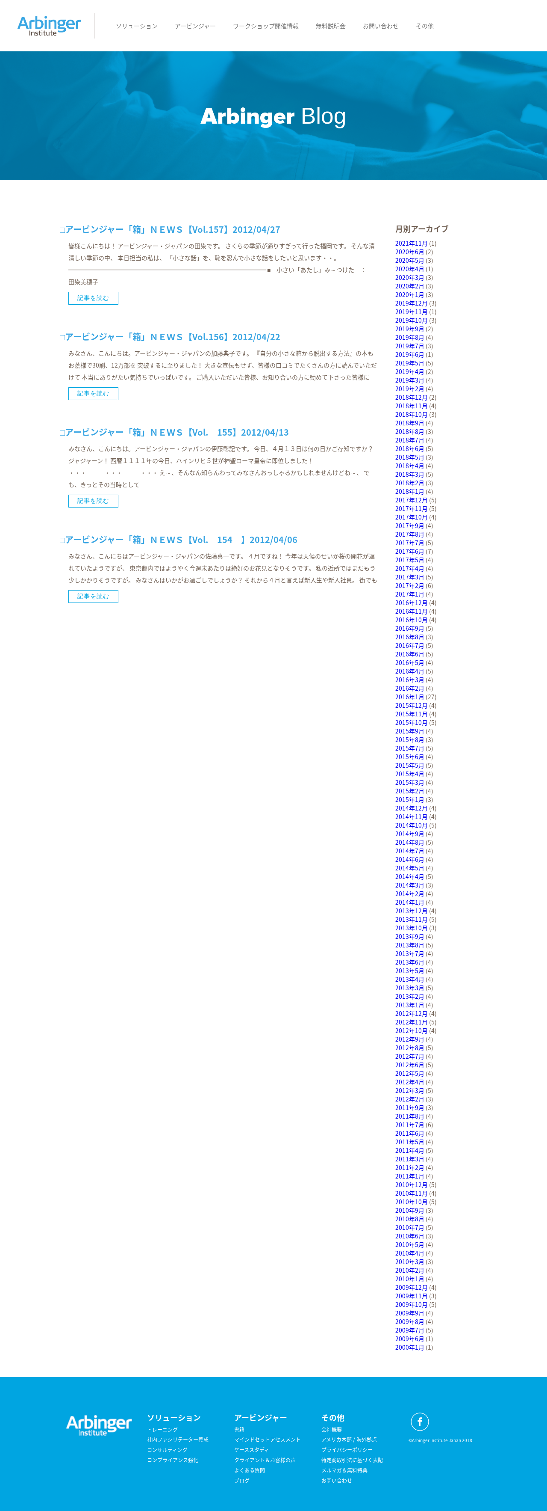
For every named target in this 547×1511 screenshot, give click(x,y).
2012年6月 (409, 1064)
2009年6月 (409, 1338)
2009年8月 (409, 1321)
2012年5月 (409, 1073)
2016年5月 (409, 662)
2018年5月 (409, 457)
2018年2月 (409, 482)
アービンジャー (195, 25)
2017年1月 (409, 594)
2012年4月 (409, 1082)
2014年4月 (409, 876)
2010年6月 (409, 1236)
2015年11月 (411, 713)
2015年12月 (411, 705)
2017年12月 (411, 500)
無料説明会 (331, 25)
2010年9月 (409, 1210)
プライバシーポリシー (347, 1450)
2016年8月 (409, 636)
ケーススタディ (251, 1450)
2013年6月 (409, 962)
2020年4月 (409, 268)
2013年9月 (409, 936)
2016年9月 (409, 628)
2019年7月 (409, 345)
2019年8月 (409, 337)
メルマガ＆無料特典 (344, 1470)
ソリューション (137, 25)
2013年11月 (411, 919)
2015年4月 (409, 773)
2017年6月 (409, 551)
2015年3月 (409, 782)
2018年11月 (411, 405)
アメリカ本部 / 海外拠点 (349, 1439)
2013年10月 (411, 927)
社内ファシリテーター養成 (178, 1439)
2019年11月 (411, 311)
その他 (425, 25)
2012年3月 (409, 1090)
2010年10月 (411, 1201)
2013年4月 (409, 979)
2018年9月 (409, 423)
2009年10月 (411, 1304)
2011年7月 (409, 1124)
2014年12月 (411, 808)
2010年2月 (409, 1270)
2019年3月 (409, 380)
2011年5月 (409, 1141)
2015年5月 (409, 765)
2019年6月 (409, 354)
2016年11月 (411, 611)
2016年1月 (409, 696)
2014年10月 (411, 825)
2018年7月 (409, 440)
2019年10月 (411, 320)
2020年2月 (409, 286)
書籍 (239, 1430)
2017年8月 (409, 534)
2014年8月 (409, 842)
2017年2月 (409, 585)
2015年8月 (409, 739)
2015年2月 (409, 791)
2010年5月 (409, 1244)
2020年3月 (409, 277)
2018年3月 (409, 474)
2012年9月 (409, 1039)
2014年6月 (409, 859)
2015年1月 (409, 799)
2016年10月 (411, 619)
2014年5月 (409, 868)
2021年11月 (411, 243)
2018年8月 (409, 431)
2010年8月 (409, 1218)
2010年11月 (411, 1193)
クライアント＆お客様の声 (265, 1460)
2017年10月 (411, 517)
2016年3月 (409, 679)
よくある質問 (249, 1470)
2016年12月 (411, 602)
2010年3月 (409, 1261)
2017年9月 (409, 525)
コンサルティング (167, 1450)
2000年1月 (409, 1347)
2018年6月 (409, 448)
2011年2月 (409, 1167)
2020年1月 (409, 294)
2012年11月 (411, 1022)
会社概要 (331, 1430)
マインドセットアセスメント (267, 1439)
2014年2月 (409, 893)
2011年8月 (409, 1116)
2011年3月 (409, 1159)
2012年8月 (409, 1047)
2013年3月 (409, 987)
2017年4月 (409, 568)
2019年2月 (409, 388)
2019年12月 (411, 303)
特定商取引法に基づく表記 (352, 1460)
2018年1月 (409, 491)
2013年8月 (409, 945)
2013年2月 (409, 996)
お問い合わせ (381, 25)
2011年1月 (409, 1176)
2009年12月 (411, 1287)
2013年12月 (411, 910)
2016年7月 (409, 645)
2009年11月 (411, 1295)
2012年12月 (411, 1013)
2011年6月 (409, 1133)
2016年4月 (409, 671)
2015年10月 (411, 722)
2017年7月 (409, 542)
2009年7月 (409, 1330)
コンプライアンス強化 (172, 1460)
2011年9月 (409, 1107)
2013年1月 (409, 1004)
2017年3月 (409, 577)
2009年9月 (409, 1313)
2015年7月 (409, 748)
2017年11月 (411, 508)
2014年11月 (411, 816)
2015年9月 (409, 731)
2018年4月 (409, 465)
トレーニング (162, 1430)
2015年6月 (409, 756)
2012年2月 (409, 1099)
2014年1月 (409, 902)
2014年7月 (409, 850)
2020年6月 (409, 251)
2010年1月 (409, 1278)
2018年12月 (411, 397)
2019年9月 (409, 328)
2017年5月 (409, 559)
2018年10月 (411, 414)
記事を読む (93, 297)
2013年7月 (409, 953)
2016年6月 (409, 654)
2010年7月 (409, 1227)
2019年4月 (409, 371)
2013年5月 (409, 970)
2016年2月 (409, 688)
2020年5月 (409, 260)
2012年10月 (411, 1030)
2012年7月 (409, 1056)
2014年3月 (409, 885)
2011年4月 (409, 1150)
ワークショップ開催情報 (266, 25)
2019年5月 (409, 363)
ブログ (242, 1480)
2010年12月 (411, 1184)
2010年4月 (409, 1253)
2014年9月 (409, 833)
